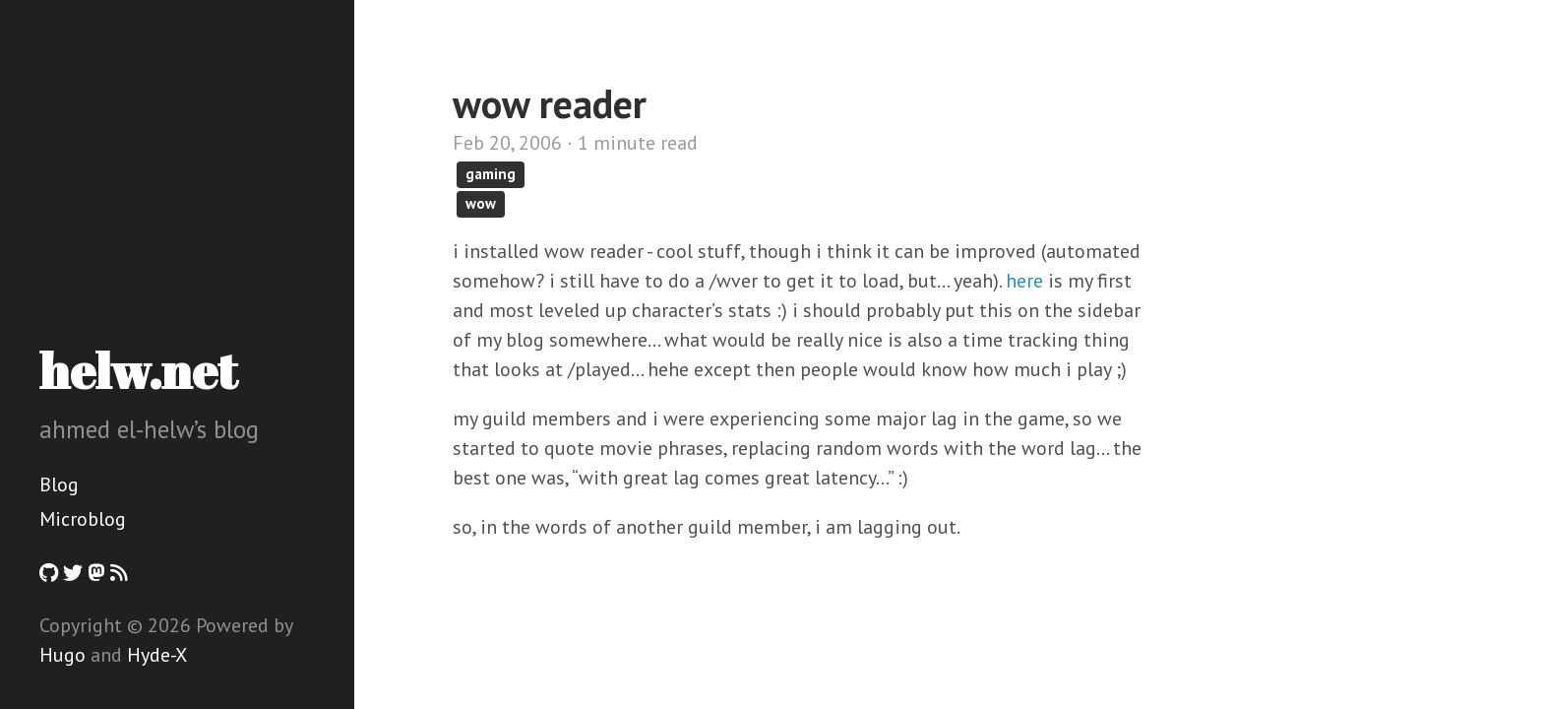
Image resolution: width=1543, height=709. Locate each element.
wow (480, 203)
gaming (490, 173)
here (1024, 280)
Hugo (62, 655)
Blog (59, 484)
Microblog (82, 519)
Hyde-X (157, 655)
